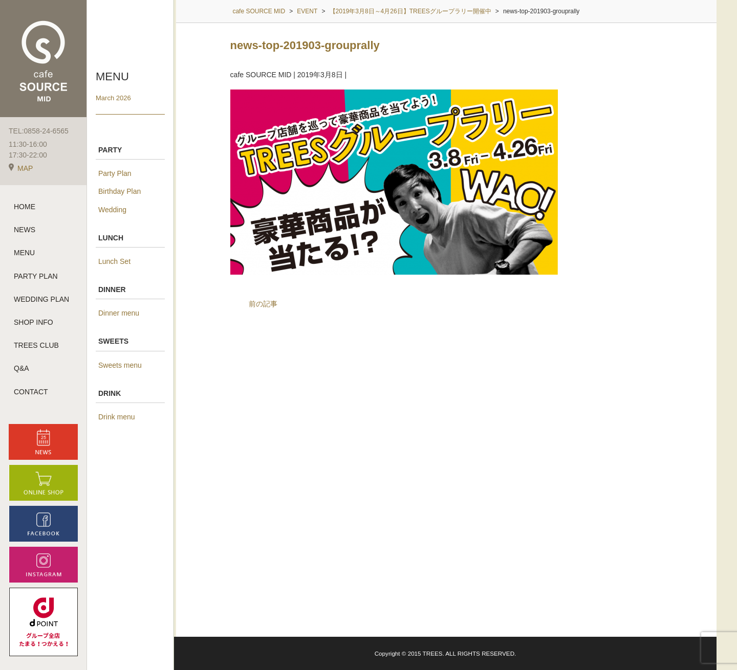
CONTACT (31, 392)
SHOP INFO (33, 322)
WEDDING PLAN (41, 299)
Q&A (21, 368)
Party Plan (115, 173)
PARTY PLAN (36, 276)
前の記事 (263, 304)
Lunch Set (114, 261)
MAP (21, 168)
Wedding (112, 210)
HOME (24, 207)
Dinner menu (118, 313)
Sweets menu (120, 365)
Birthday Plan (119, 191)
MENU (24, 253)
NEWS (24, 230)
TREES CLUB (36, 345)
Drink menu (116, 417)
